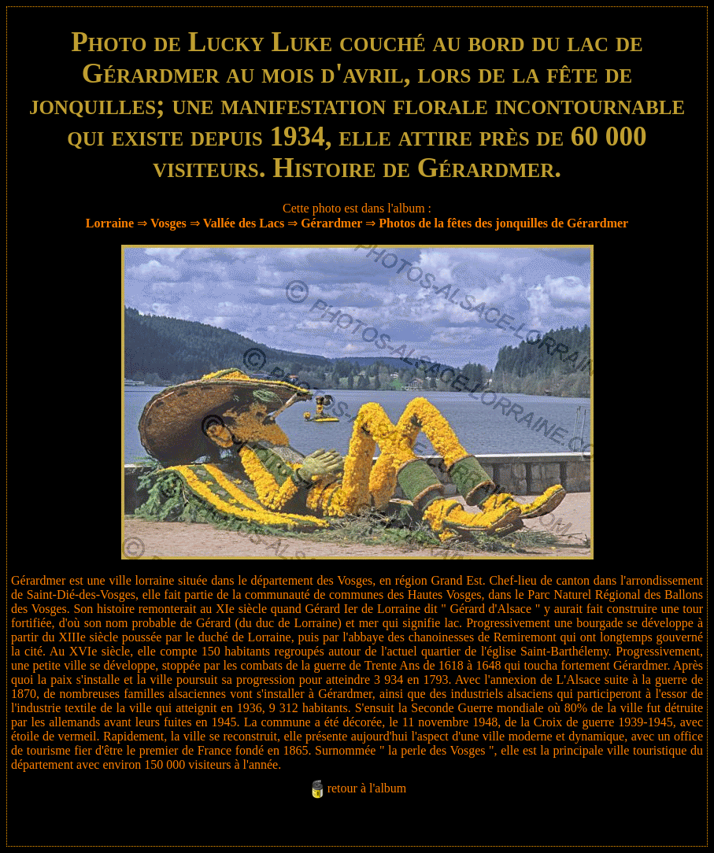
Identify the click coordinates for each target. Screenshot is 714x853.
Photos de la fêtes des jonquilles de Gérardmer (503, 223)
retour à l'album (367, 788)
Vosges (168, 223)
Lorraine (110, 223)
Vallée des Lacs (243, 223)
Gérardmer (331, 223)
